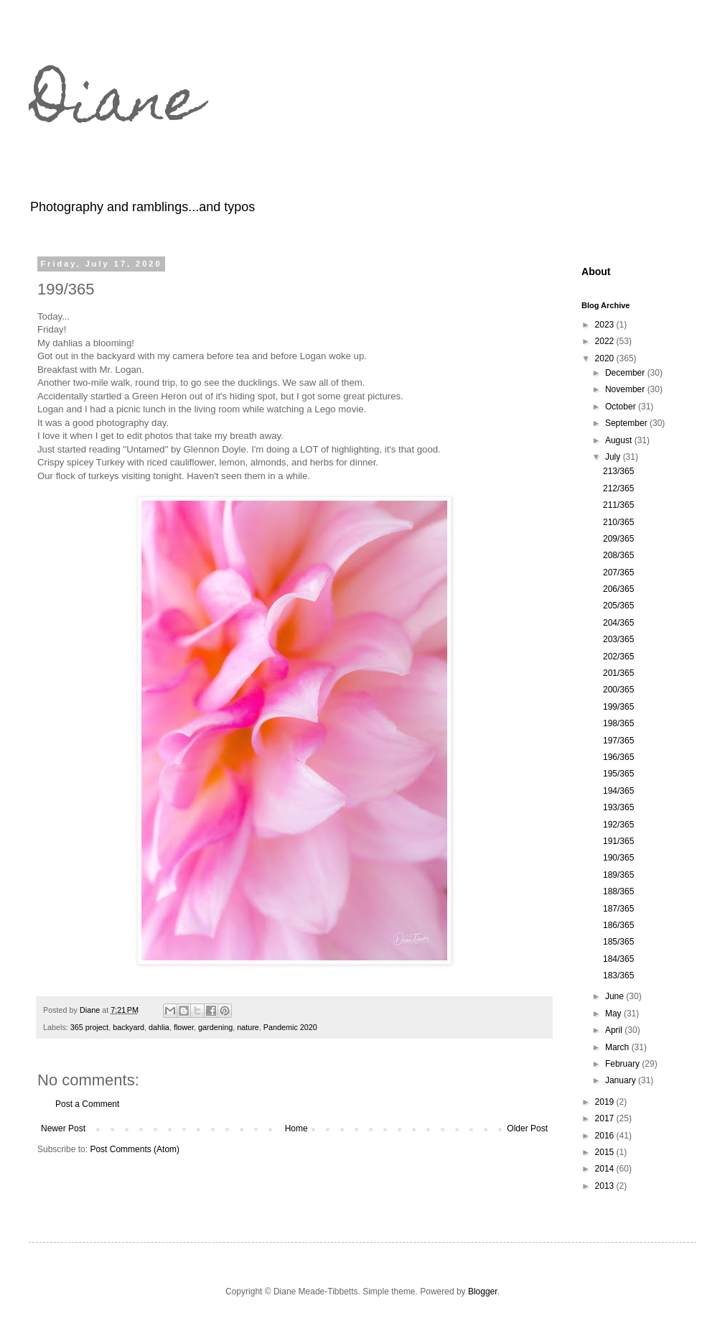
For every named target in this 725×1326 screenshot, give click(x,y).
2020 (606, 358)
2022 (606, 341)
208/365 (618, 555)
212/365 (618, 488)
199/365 (618, 707)
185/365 (618, 942)
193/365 (618, 807)
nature (248, 1027)
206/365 (618, 589)
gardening (215, 1027)
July (614, 457)
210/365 (618, 522)
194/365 (618, 791)
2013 (606, 1186)
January (621, 1080)
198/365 (618, 723)
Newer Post (63, 1128)
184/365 (618, 959)
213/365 (618, 471)
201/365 (618, 673)
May (614, 1014)
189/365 (618, 875)
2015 (606, 1152)
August (620, 440)
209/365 (618, 539)
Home (296, 1128)
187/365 (618, 909)
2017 (606, 1118)
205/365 (618, 606)
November (626, 389)
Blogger (482, 1291)
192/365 (618, 825)
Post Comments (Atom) (134, 1149)
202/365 (618, 657)
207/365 (618, 572)
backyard (128, 1027)
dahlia (159, 1027)
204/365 (618, 623)
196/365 (618, 757)
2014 (606, 1169)
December (626, 373)
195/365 (618, 774)
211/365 (618, 505)
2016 (606, 1136)
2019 (606, 1102)
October (621, 407)
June (615, 996)
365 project (89, 1027)
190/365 (618, 858)
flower (184, 1027)
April (615, 1030)
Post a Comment (87, 1104)
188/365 (618, 891)
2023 (606, 325)
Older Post (527, 1128)
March (618, 1047)
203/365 (618, 639)
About (596, 271)
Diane (115, 106)
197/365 (618, 741)
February (623, 1064)
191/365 (618, 841)
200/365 (618, 690)
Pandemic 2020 (290, 1027)
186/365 (618, 925)
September (627, 423)
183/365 (618, 975)
